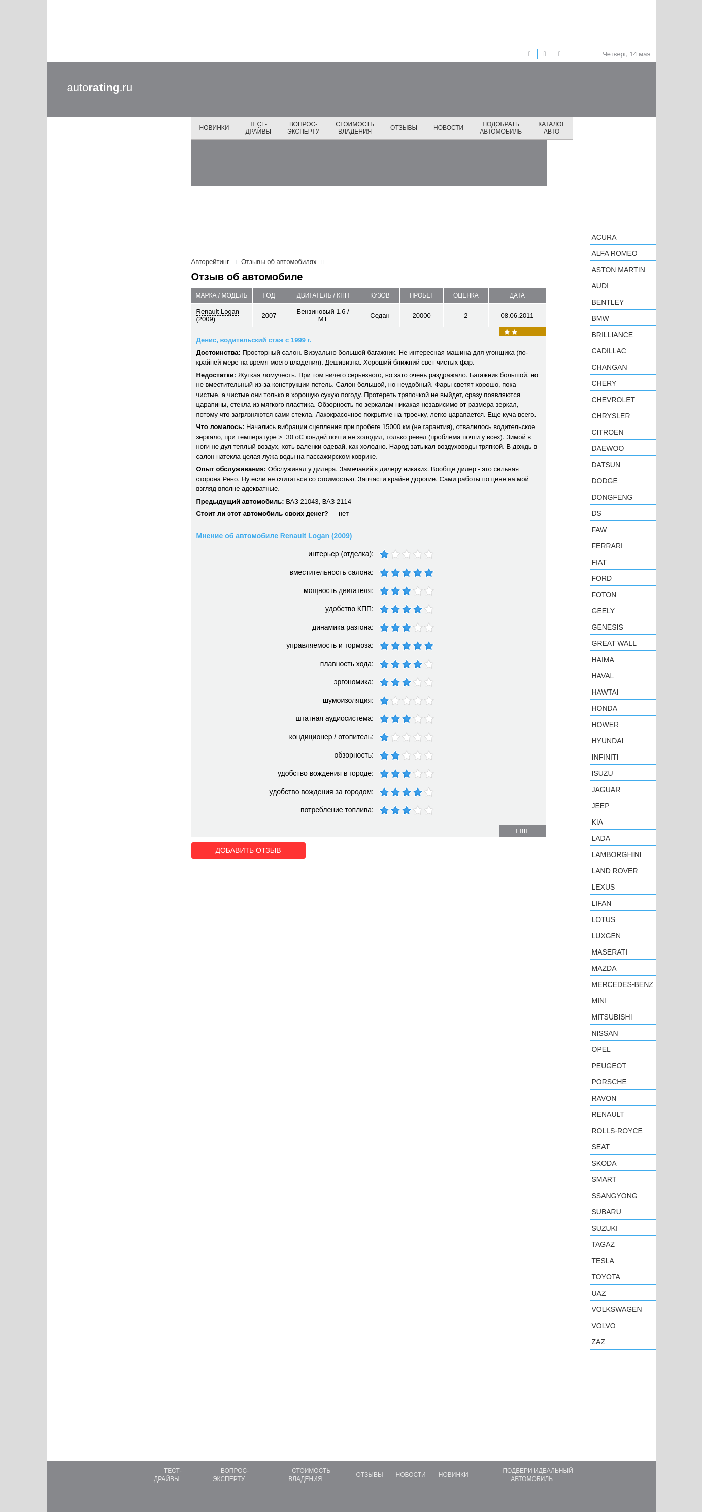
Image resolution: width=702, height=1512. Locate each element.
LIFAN (602, 903)
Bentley (608, 302)
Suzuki (605, 1228)
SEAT (601, 1147)
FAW (599, 529)
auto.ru (100, 87)
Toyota (606, 1277)
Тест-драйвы (258, 128)
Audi (600, 286)
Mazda (604, 968)
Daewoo (608, 448)
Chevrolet (614, 400)
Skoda (604, 1163)
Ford (602, 578)
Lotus (604, 919)
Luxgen (606, 936)
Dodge (605, 481)
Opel (601, 1049)
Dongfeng (612, 497)
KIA (598, 822)
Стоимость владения (355, 128)
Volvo (604, 1326)
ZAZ (598, 1342)
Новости (448, 128)
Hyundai (608, 741)
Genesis (607, 627)
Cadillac (609, 351)
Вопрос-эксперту (303, 128)
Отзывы (403, 128)
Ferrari (607, 546)
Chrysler (611, 416)
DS (596, 513)
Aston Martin (618, 270)
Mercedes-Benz (622, 984)
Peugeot (609, 1066)
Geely (603, 611)
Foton (604, 594)
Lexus (603, 887)
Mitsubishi (612, 1017)
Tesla (603, 1261)
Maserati (610, 952)
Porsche (609, 1082)
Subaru (606, 1212)
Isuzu (602, 773)
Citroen (608, 432)
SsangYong (615, 1196)
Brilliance (612, 335)
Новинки (214, 128)
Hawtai (605, 692)
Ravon (604, 1098)
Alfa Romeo (615, 253)
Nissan (605, 1033)
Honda (605, 708)
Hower (605, 724)
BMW (600, 318)
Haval (603, 676)
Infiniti (605, 757)
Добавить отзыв (248, 850)
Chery (604, 383)
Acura (604, 237)
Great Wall (614, 643)
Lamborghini (617, 854)
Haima (603, 659)
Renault (608, 1114)
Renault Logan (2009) (218, 315)
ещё (522, 831)
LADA (601, 838)
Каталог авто (551, 128)
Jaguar (606, 789)
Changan (609, 367)
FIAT (599, 562)
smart (604, 1179)
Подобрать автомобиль (501, 128)
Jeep (601, 806)
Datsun (606, 465)
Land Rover (615, 871)
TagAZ (603, 1244)
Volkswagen (617, 1309)
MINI (599, 1001)
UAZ (599, 1293)
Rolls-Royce (617, 1131)
